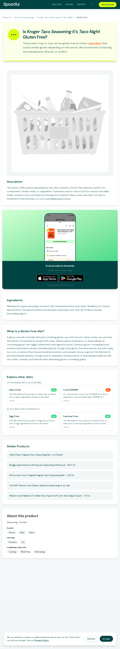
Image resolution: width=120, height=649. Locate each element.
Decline (91, 638)
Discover (57, 4)
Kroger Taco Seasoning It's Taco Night (55, 17)
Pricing (69, 4)
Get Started (108, 4)
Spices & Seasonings (24, 17)
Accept (106, 638)
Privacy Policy (42, 640)
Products (6, 17)
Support (81, 4)
